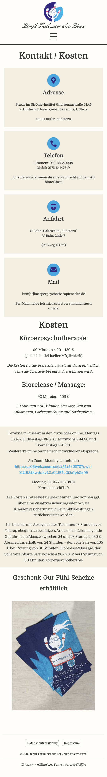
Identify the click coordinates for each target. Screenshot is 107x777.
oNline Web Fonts (49, 764)
